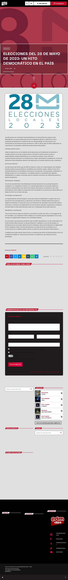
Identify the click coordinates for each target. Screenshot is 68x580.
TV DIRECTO (59, 3)
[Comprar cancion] (61, 393)
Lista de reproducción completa (48, 423)
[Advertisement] (34, 30)
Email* (38, 333)
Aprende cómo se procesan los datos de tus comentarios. (44, 371)
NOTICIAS (6, 48)
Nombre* (10, 333)
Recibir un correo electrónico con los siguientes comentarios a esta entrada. (27, 349)
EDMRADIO (13, 250)
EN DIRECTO (42, 3)
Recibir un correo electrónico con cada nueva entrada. (22, 352)
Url (9, 341)
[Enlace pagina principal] (4, 3)
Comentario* (11, 322)
